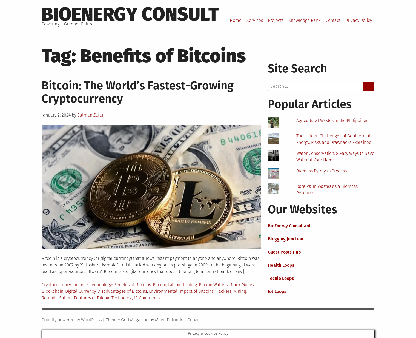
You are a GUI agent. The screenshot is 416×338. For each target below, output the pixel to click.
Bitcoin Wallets (213, 284)
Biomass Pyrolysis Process (321, 171)
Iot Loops (277, 291)
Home (236, 20)
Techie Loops (281, 278)
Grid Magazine (134, 319)
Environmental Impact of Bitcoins (181, 291)
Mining (239, 291)
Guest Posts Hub (284, 252)
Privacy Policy (358, 20)
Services (254, 20)
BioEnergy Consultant (289, 225)
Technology (101, 284)
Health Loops (281, 265)
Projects (275, 20)
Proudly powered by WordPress (72, 319)
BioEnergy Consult (130, 14)
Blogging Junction (285, 239)
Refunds (49, 297)
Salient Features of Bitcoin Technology (96, 297)
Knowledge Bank (304, 20)
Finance (80, 284)
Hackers (223, 291)
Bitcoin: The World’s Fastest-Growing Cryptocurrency (138, 92)
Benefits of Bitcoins (132, 284)
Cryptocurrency (56, 284)
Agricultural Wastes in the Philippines (332, 120)
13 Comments (147, 297)
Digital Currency (80, 291)
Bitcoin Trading (182, 284)
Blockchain (52, 291)
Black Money (241, 284)
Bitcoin (159, 284)
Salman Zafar (90, 115)
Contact (333, 20)
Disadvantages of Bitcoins (122, 291)
